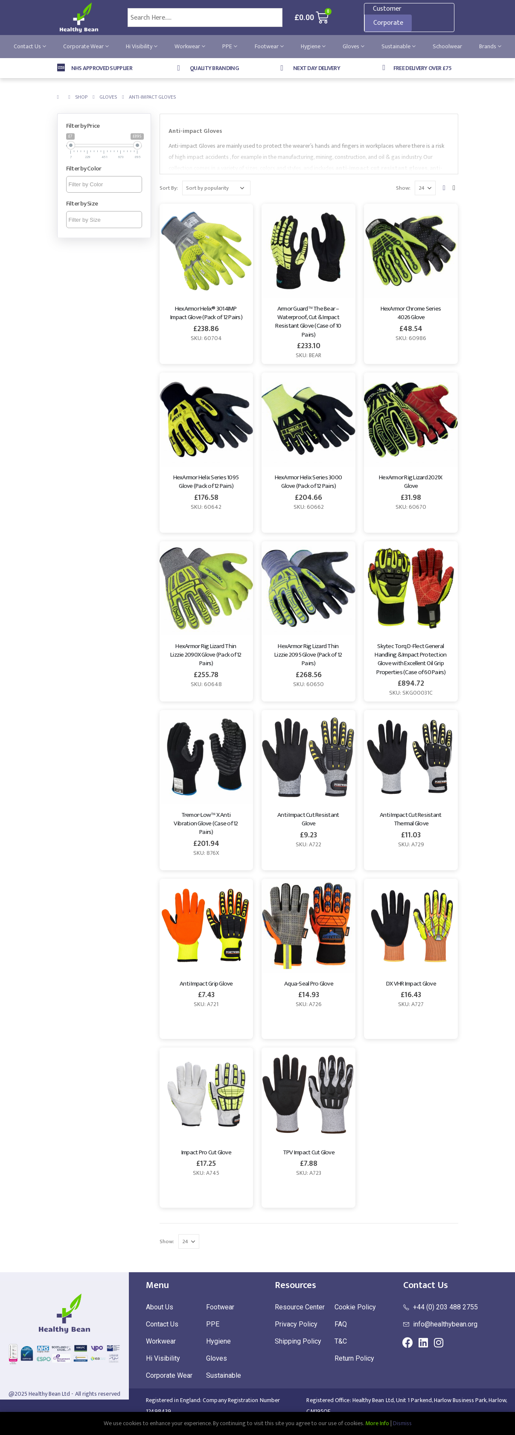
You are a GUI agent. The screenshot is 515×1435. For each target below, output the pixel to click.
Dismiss (402, 1423)
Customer (387, 9)
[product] (206, 251)
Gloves (353, 46)
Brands (490, 46)
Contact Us (30, 46)
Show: (403, 188)
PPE (229, 46)
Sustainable (398, 46)
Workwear (190, 46)
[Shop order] (216, 188)
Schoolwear (447, 46)
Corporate (388, 23)
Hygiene (313, 46)
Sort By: (169, 188)
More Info (377, 1423)
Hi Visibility (141, 46)
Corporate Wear (86, 46)
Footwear (269, 46)
